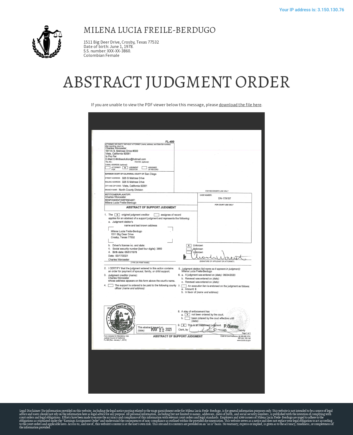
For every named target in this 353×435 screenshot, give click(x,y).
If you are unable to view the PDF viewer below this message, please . (176, 104)
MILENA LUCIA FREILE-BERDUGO (150, 30)
